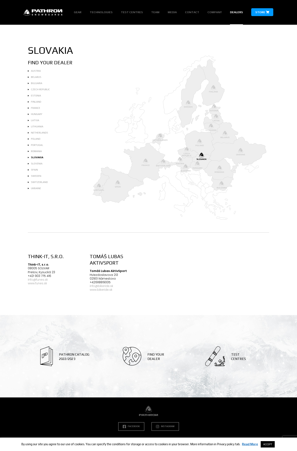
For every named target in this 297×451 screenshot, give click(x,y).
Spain (34, 169)
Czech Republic (40, 89)
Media (172, 12)
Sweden (36, 176)
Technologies (101, 12)
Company (214, 12)
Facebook (131, 426)
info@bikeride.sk (101, 286)
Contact (192, 12)
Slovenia (36, 163)
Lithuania (37, 126)
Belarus (36, 77)
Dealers (236, 12)
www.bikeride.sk (101, 290)
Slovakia (37, 157)
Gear (77, 12)
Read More (250, 444)
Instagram (165, 426)
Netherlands (39, 132)
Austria (36, 70)
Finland (36, 101)
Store (262, 12)
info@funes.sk (38, 280)
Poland (35, 138)
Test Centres (132, 12)
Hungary (36, 114)
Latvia (35, 120)
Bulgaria (36, 83)
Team (155, 12)
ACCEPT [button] (267, 444)
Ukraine (36, 188)
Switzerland (39, 182)
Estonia (36, 95)
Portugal (37, 145)
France (35, 108)
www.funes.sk (37, 283)
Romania (36, 151)
